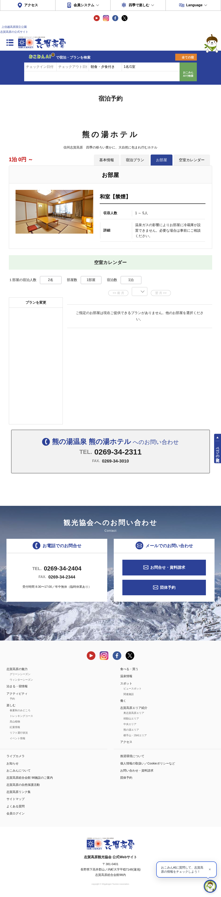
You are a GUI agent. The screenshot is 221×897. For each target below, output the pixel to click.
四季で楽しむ (139, 5)
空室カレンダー (192, 160)
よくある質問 (15, 806)
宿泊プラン (135, 160)
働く (123, 700)
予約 (12, 698)
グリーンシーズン (20, 674)
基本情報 (106, 160)
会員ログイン (15, 813)
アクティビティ (17, 693)
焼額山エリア (131, 718)
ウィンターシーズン (21, 679)
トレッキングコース (21, 715)
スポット (126, 683)
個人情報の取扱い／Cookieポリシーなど (147, 763)
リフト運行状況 (19, 732)
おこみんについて (18, 770)
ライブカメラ (15, 756)
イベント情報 (17, 738)
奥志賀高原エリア (133, 712)
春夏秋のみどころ (20, 710)
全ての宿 (188, 57)
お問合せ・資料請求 (167, 567)
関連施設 (128, 694)
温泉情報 (126, 676)
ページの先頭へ (217, 452)
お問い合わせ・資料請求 (136, 770)
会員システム (84, 5)
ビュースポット (132, 688)
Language (194, 5)
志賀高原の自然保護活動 (23, 784)
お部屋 (161, 160)
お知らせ (12, 763)
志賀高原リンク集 (18, 792)
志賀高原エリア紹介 (133, 707)
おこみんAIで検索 (188, 74)
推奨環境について (132, 756)
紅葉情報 (15, 727)
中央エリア (129, 724)
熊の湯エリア (131, 729)
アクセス (31, 5)
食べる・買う (129, 669)
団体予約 (167, 587)
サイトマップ (15, 799)
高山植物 (15, 721)
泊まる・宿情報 (17, 686)
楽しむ (11, 705)
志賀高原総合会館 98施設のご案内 (29, 777)
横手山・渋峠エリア (135, 735)
